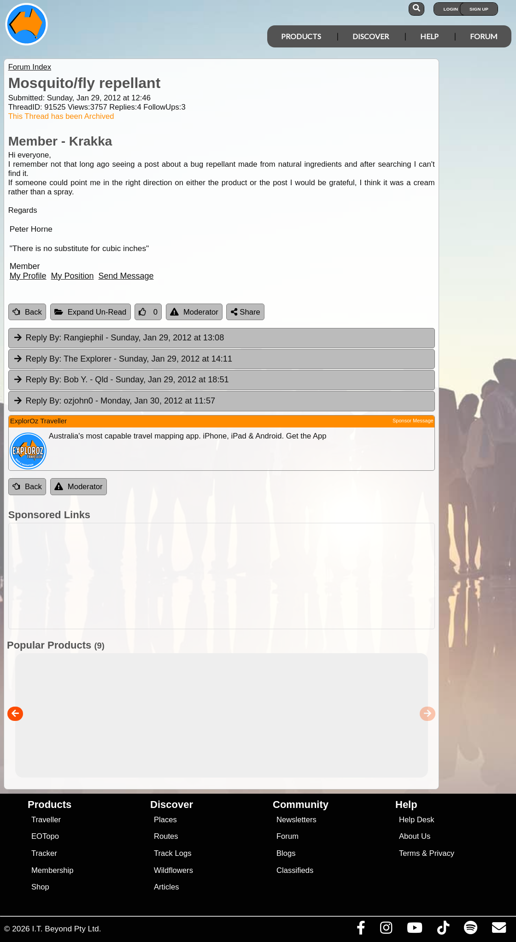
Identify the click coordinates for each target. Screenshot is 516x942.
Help (429, 36)
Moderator (194, 312)
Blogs (286, 853)
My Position (72, 276)
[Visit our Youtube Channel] (414, 930)
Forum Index (29, 67)
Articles (166, 887)
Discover (370, 36)
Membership (52, 870)
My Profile (28, 276)
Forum (484, 36)
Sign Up (478, 9)
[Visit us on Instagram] (385, 930)
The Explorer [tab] (122, 359)
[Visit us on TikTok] (443, 930)
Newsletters (296, 819)
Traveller (46, 819)
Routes (166, 836)
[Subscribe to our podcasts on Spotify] (470, 930)
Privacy (442, 853)
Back (27, 312)
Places (165, 819)
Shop (40, 887)
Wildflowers (173, 870)
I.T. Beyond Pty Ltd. (66, 928)
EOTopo (45, 836)
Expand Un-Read (90, 312)
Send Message (126, 276)
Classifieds (294, 870)
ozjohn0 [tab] (114, 401)
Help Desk (416, 819)
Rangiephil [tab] (118, 338)
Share (245, 312)
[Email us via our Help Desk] (498, 930)
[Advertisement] (263, 576)
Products (301, 36)
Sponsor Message (413, 420)
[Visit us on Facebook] (361, 930)
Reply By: (44, 337)
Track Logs (173, 853)
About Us (414, 836)
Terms (409, 853)
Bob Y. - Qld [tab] (121, 380)
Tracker (44, 853)
